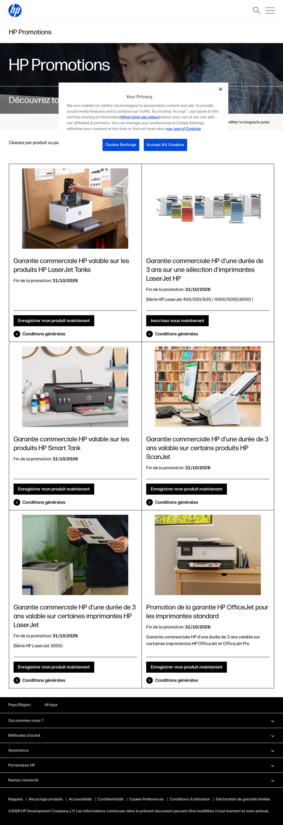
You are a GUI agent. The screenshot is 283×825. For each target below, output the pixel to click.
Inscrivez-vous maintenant (177, 320)
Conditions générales (43, 333)
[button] (141, 720)
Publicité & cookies (146, 799)
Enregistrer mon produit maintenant (54, 320)
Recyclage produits (46, 799)
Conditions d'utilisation (189, 799)
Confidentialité (111, 799)
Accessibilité (80, 799)
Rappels (15, 799)
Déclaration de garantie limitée (242, 799)
